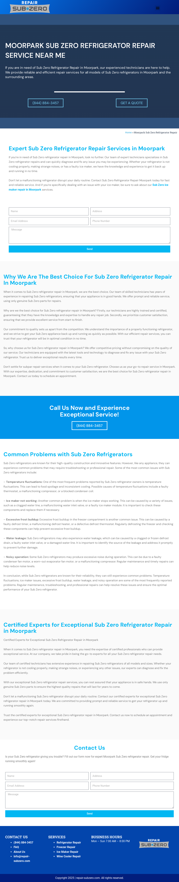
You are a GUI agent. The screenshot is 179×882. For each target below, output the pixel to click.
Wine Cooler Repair (69, 856)
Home (128, 132)
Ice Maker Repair (67, 851)
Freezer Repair (66, 847)
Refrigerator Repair (69, 842)
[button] (157, 8)
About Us (19, 851)
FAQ (16, 847)
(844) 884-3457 (23, 842)
